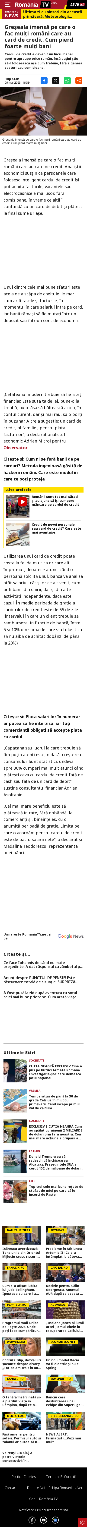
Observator (15, 447)
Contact (11, 1488)
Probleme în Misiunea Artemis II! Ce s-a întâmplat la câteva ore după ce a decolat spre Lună (64, 1252)
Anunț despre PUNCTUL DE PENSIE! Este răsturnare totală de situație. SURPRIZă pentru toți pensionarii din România (39, 980)
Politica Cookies (24, 1476)
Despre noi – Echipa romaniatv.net (54, 1488)
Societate (37, 1060)
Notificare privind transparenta (43, 1510)
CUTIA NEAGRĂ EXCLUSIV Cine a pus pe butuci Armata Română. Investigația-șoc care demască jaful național (55, 1072)
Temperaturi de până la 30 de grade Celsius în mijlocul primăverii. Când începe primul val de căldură (54, 1102)
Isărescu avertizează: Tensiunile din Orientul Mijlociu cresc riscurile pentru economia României (21, 1252)
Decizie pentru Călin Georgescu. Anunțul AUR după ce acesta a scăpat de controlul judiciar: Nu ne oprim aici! (64, 1290)
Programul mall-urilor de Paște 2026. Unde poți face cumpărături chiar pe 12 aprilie (20, 1327)
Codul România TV (43, 1499)
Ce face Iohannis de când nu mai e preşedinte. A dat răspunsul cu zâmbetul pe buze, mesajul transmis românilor (42, 965)
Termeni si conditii (61, 1476)
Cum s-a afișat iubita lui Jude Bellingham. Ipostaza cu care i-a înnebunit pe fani (19, 1290)
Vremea (34, 1091)
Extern (34, 1151)
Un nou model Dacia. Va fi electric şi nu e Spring (63, 1364)
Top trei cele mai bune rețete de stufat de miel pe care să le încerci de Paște (56, 1190)
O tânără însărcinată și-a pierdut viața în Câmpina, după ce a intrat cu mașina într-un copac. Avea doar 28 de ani (21, 1401)
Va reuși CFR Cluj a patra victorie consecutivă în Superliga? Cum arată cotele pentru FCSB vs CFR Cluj (20, 1457)
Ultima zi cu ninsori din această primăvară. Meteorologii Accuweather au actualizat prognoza (52, 14)
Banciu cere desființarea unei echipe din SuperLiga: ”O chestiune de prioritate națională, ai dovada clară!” (65, 1401)
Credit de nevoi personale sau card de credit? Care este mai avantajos (56, 528)
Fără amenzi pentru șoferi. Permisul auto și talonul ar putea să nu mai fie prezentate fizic (21, 1438)
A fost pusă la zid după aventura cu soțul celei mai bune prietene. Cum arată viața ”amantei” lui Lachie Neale (40, 995)
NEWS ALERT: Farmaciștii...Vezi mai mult (63, 1438)
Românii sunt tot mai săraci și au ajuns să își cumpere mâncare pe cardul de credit (55, 500)
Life (32, 1181)
